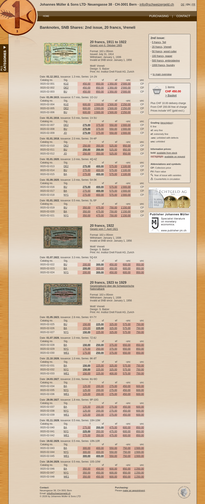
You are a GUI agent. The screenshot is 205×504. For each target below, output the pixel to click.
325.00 (113, 324)
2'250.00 (126, 104)
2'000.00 (126, 83)
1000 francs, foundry (163, 65)
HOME (46, 16)
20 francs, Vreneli (161, 46)
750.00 (113, 207)
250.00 (86, 145)
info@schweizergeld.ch (157, 4)
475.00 (100, 207)
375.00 (100, 125)
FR (193, 4)
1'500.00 (112, 104)
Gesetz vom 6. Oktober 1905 (106, 45)
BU (65, 91)
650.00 (127, 345)
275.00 (86, 170)
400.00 (100, 170)
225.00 (100, 332)
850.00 (100, 83)
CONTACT (183, 16)
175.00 (86, 348)
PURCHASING (159, 16)
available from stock (167, 153)
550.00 (113, 125)
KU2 (66, 83)
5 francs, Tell (159, 42)
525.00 (113, 145)
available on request (174, 156)
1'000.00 (99, 104)
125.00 (86, 386)
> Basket (171, 95)
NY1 (66, 194)
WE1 (66, 352)
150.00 (86, 324)
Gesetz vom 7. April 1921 (104, 229)
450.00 (86, 83)
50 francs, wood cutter (164, 51)
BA (65, 174)
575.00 (113, 166)
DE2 (66, 87)
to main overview (162, 74)
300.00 (100, 268)
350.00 (100, 145)
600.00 (86, 104)
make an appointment (134, 490)
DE (183, 4)
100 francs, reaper (162, 56)
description (166, 123)
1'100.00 (126, 166)
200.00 (86, 264)
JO (65, 133)
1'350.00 (112, 83)
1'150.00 (126, 207)
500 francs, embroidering (166, 60)
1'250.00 (139, 468)
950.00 (127, 145)
